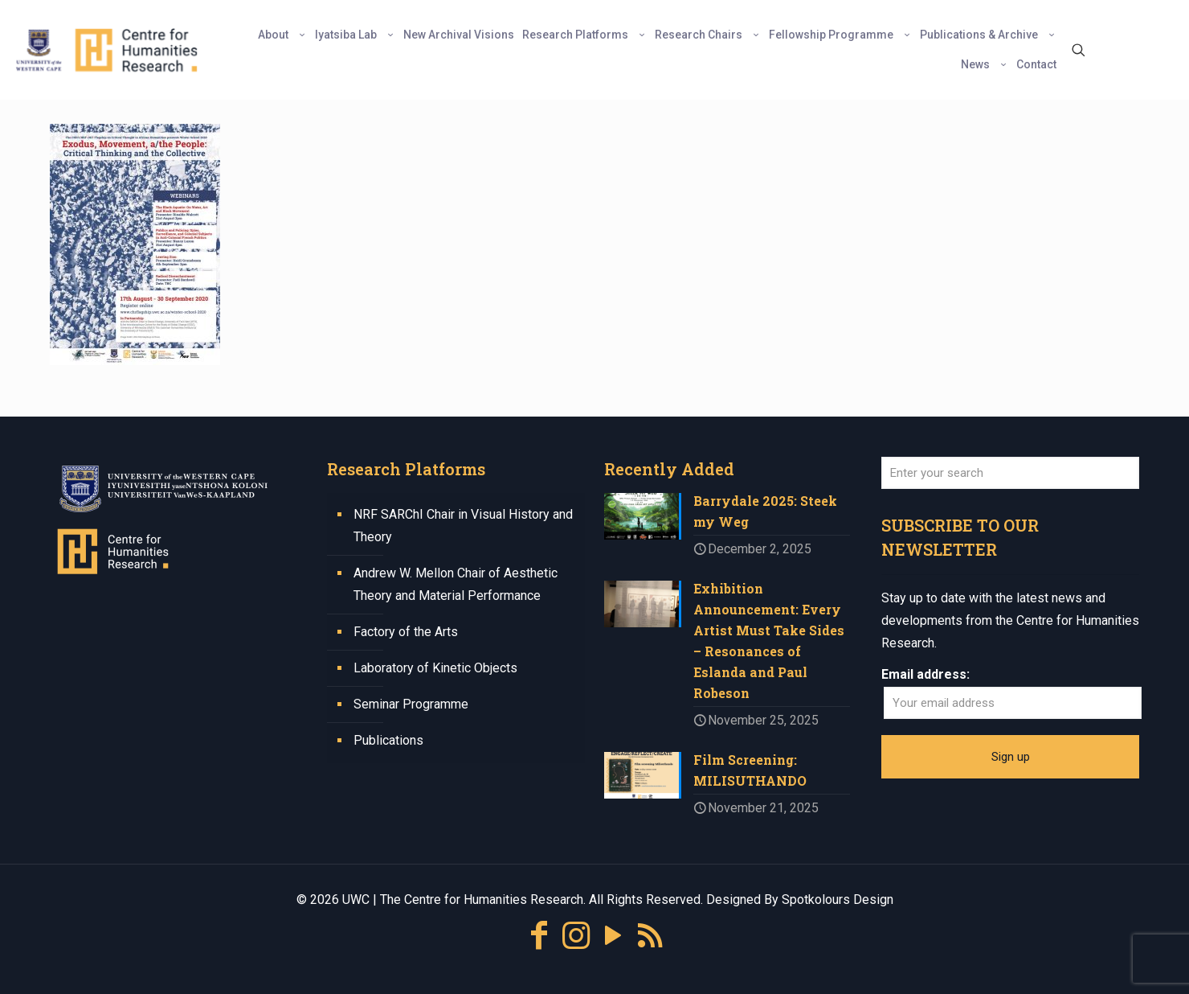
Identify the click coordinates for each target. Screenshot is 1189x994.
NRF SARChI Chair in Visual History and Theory (463, 525)
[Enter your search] (1010, 473)
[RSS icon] (650, 936)
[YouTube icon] (613, 936)
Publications (388, 740)
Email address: (925, 674)
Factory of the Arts (405, 631)
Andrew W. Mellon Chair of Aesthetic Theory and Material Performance (455, 584)
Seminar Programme (410, 704)
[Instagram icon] (576, 936)
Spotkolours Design (837, 899)
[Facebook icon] (539, 936)
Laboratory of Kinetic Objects (435, 668)
